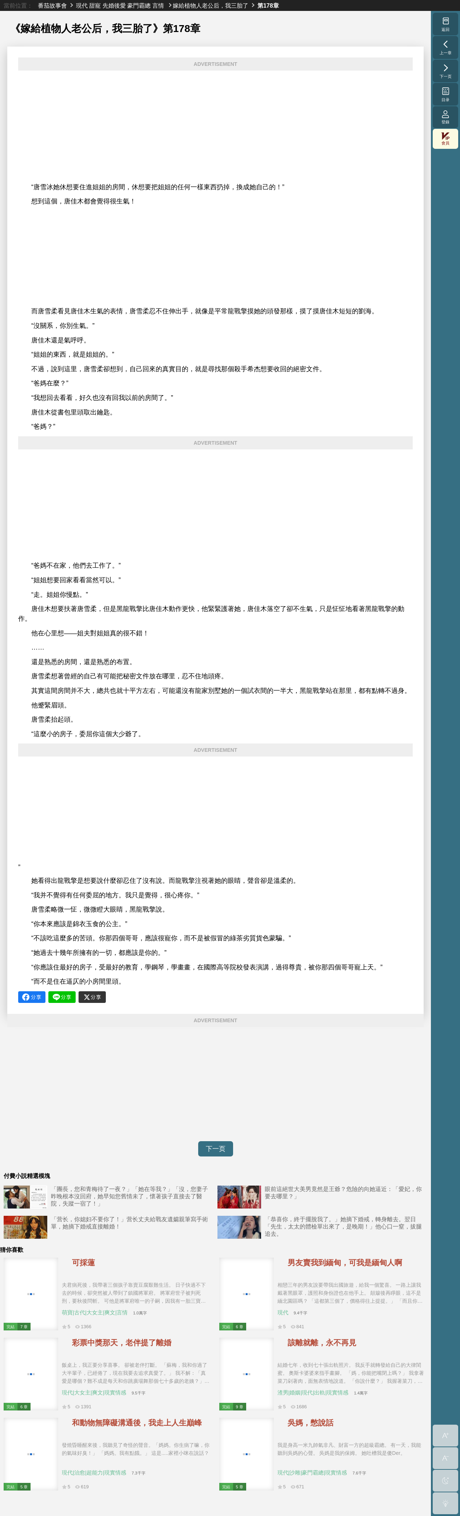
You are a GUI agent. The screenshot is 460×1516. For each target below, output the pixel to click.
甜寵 (95, 5)
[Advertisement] (215, 127)
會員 (445, 138)
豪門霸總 (139, 5)
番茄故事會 (52, 5)
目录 (445, 94)
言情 (158, 5)
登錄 (445, 117)
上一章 (446, 47)
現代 (82, 5)
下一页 (215, 1148)
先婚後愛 (114, 5)
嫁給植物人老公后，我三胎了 (210, 5)
